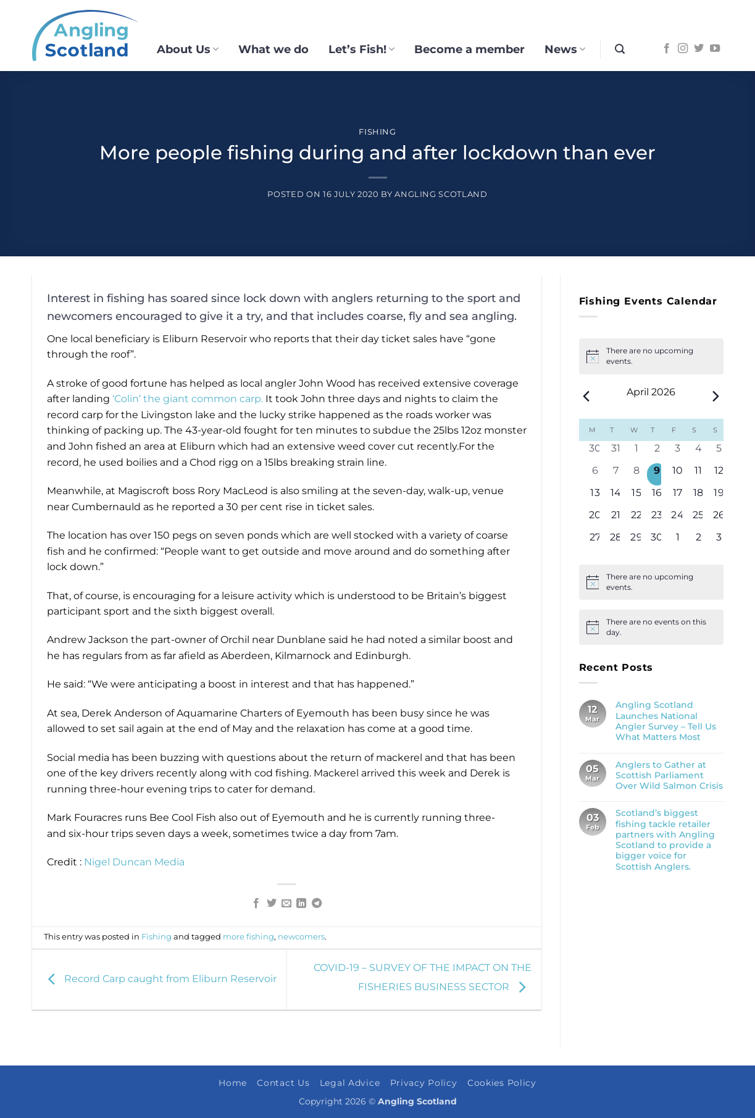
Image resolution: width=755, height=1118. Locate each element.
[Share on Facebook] (256, 903)
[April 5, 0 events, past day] (719, 452)
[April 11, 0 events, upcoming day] (698, 474)
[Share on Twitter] (271, 903)
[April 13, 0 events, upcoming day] (595, 496)
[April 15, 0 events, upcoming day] (636, 496)
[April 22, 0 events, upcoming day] (636, 519)
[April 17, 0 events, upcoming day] (677, 496)
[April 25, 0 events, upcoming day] (698, 519)
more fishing (248, 936)
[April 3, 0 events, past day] (677, 452)
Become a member (469, 49)
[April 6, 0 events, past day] (595, 474)
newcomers (301, 936)
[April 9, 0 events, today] (657, 474)
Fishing (377, 132)
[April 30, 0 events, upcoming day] (657, 541)
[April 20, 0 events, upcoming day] (595, 519)
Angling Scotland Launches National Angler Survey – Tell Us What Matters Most (665, 721)
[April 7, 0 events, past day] (616, 474)
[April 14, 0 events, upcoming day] (616, 496)
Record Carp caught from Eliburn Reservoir (159, 979)
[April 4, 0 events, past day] (698, 452)
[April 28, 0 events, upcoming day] (616, 541)
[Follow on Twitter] (699, 48)
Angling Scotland (440, 194)
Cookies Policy (501, 1082)
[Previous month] (586, 396)
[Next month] (716, 396)
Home (233, 1082)
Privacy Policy (423, 1082)
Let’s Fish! (361, 49)
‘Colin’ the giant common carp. (187, 399)
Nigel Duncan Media (134, 862)
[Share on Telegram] (317, 903)
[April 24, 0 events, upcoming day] (677, 519)
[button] (620, 49)
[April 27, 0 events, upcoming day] (595, 541)
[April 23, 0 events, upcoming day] (657, 519)
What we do (273, 49)
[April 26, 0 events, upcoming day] (719, 519)
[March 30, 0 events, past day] (595, 452)
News (564, 49)
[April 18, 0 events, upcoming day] (698, 496)
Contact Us (283, 1082)
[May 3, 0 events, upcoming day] (719, 541)
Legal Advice (350, 1082)
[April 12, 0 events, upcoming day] (719, 474)
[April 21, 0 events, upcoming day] (616, 519)
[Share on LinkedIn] (301, 903)
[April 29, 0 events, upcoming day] (636, 541)
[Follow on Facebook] (667, 48)
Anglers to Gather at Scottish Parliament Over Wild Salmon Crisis (669, 776)
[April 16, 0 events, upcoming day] (657, 496)
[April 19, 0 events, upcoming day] (719, 496)
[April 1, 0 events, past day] (636, 452)
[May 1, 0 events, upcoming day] (677, 541)
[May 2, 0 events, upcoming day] (698, 541)
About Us (188, 49)
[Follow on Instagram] (683, 48)
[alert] (651, 582)
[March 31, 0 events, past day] (616, 452)
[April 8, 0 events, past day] (636, 474)
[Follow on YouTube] (715, 48)
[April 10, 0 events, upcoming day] (677, 474)
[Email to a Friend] (286, 903)
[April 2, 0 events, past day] (657, 452)
